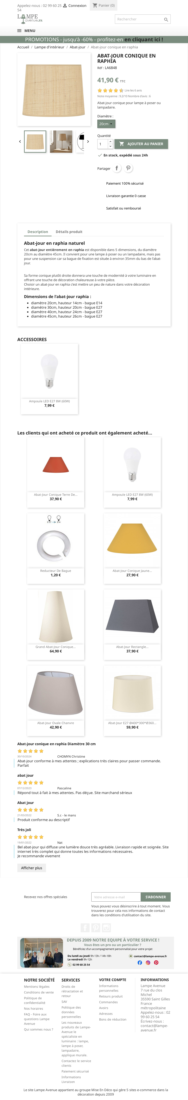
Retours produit (111, 996)
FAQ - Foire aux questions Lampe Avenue (37, 1019)
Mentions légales (37, 986)
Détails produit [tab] (69, 231)
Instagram (106, 927)
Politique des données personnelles (71, 1012)
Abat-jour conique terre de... (56, 494)
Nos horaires (33, 1008)
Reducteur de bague (55, 571)
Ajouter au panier (141, 144)
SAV (64, 1001)
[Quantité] (102, 144)
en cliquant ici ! (143, 39)
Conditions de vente (39, 992)
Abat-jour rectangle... (132, 647)
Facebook (85, 927)
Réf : (100, 68)
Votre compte (112, 979)
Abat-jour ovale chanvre (55, 723)
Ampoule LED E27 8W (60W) (49, 401)
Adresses (106, 1013)
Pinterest (128, 168)
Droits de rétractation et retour (72, 991)
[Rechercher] (143, 19)
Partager (116, 168)
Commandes (108, 1002)
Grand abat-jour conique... (56, 647)
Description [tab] (38, 231)
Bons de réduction (112, 1019)
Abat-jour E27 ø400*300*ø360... (132, 723)
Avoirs (103, 1008)
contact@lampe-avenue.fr (154, 1028)
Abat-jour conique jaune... (132, 571)
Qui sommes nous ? (38, 1029)
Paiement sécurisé (75, 1071)
